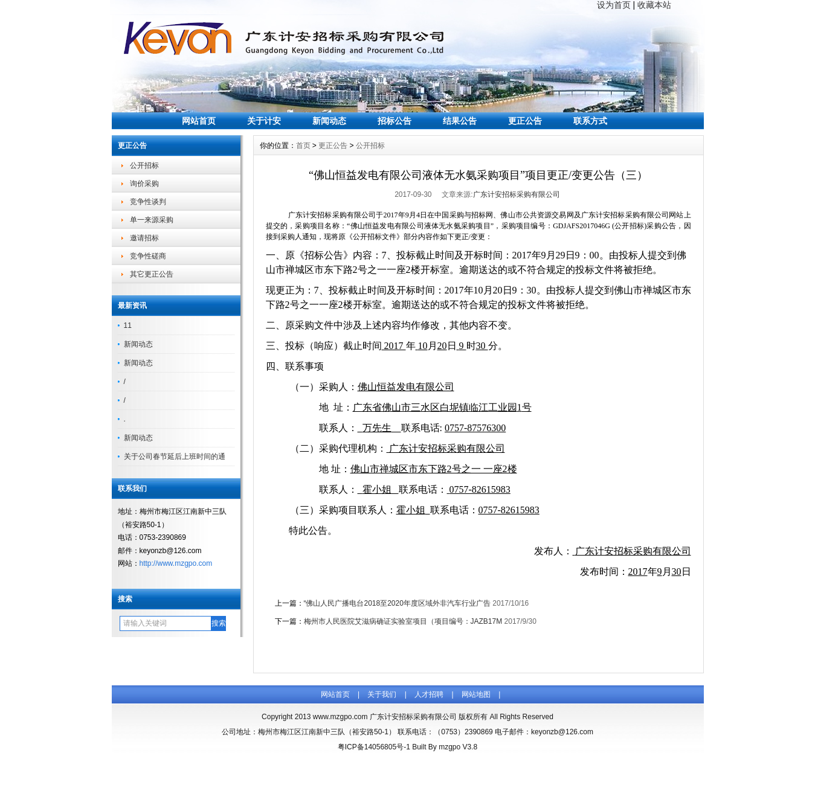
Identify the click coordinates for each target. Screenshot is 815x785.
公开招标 (144, 165)
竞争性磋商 (148, 256)
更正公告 (525, 121)
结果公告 (460, 121)
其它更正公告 (151, 274)
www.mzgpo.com (340, 717)
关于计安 (264, 121)
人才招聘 (428, 694)
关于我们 (381, 694)
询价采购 (144, 183)
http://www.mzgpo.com (176, 563)
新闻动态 (329, 121)
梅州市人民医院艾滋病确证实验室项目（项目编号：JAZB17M (403, 621)
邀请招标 (144, 238)
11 (128, 325)
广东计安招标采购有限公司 (516, 194)
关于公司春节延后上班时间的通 (174, 456)
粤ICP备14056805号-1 (374, 747)
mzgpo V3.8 (458, 747)
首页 (303, 145)
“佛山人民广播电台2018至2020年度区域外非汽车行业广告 (397, 603)
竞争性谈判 (148, 201)
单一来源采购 (151, 220)
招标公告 (394, 121)
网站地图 (476, 694)
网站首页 (199, 121)
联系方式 (590, 121)
